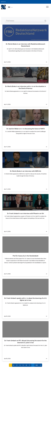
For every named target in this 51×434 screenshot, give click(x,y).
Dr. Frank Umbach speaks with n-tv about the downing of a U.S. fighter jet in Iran (25, 299)
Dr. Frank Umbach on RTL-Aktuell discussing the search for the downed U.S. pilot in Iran (25, 341)
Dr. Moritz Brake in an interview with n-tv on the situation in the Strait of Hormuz (25, 87)
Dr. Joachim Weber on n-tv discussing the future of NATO (26, 129)
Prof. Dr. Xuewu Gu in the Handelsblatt (25, 256)
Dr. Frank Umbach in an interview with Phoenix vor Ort (25, 213)
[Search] (45, 21)
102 (36, 365)
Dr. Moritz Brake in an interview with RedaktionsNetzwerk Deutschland (25, 45)
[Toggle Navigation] (47, 7)
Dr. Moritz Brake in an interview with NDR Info (25, 171)
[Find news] (25, 20)
